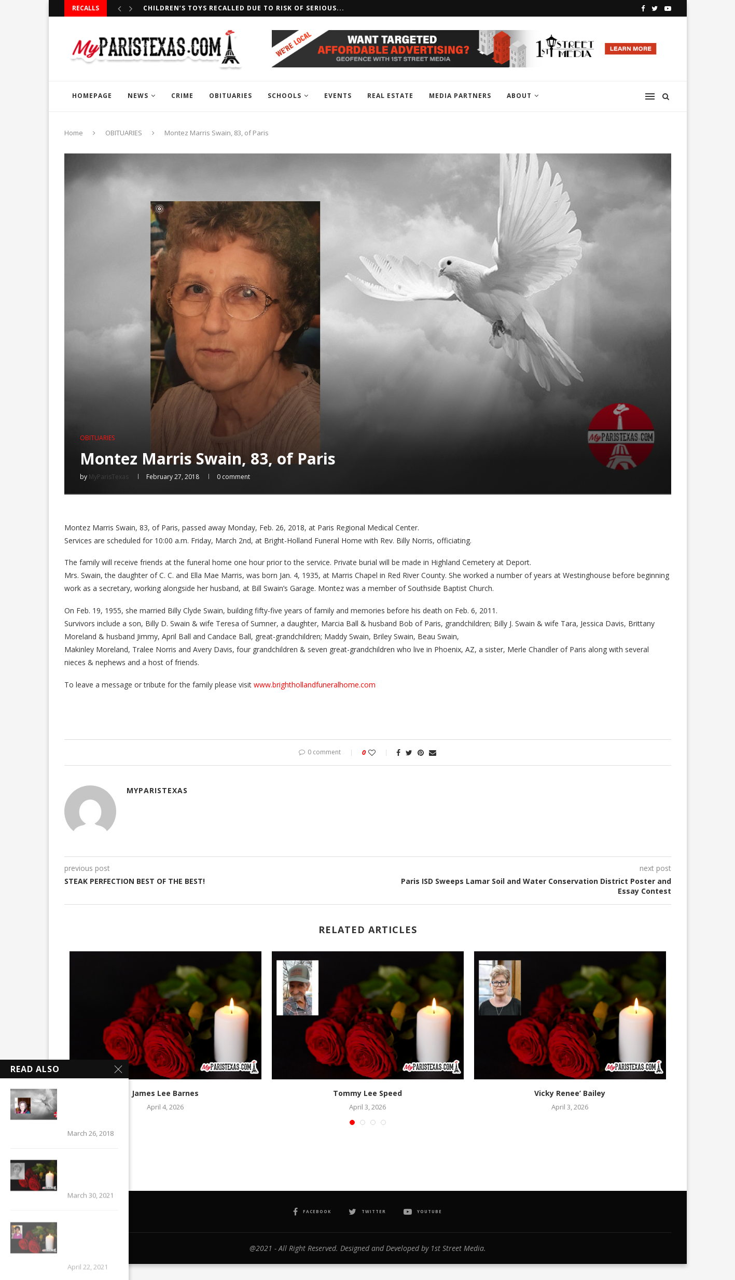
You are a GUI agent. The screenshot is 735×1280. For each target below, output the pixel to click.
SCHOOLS (284, 95)
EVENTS (338, 95)
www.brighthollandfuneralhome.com (315, 685)
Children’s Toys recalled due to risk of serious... (243, 8)
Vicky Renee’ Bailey (569, 1093)
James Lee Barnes (165, 1093)
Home (73, 132)
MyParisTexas (109, 476)
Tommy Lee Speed (367, 1093)
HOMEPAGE (92, 95)
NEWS (138, 95)
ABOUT (519, 95)
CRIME (182, 95)
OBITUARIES (230, 95)
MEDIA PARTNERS (460, 95)
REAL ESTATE (390, 95)
